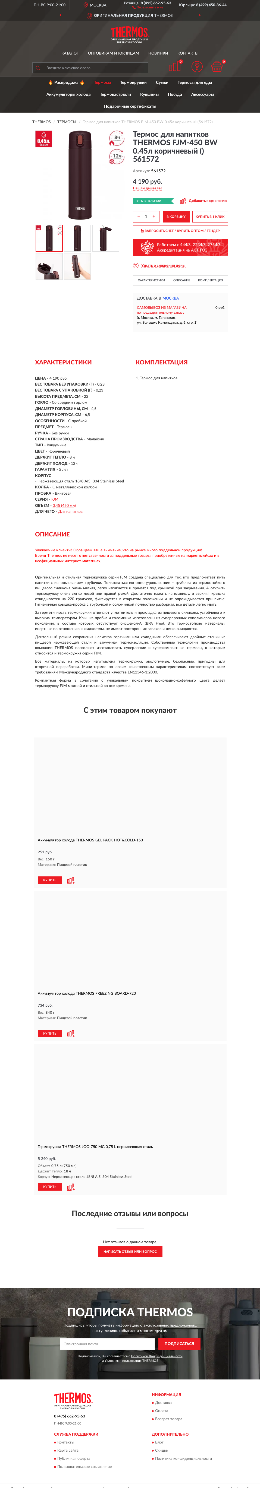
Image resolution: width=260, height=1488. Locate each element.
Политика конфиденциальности (183, 1447)
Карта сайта (68, 1439)
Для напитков (70, 512)
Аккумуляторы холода (68, 95)
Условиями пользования (123, 1349)
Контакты (188, 53)
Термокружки (133, 83)
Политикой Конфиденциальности (157, 1344)
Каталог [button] (70, 53)
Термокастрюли (115, 95)
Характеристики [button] (151, 280)
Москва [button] (170, 298)
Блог (159, 1431)
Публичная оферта (73, 1447)
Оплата (161, 1399)
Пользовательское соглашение (84, 1455)
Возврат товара (168, 1407)
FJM (54, 499)
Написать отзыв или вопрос (130, 1240)
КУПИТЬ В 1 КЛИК (210, 216)
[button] (147, 7)
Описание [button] (181, 280)
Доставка (163, 1391)
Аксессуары (202, 95)
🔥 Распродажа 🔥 (66, 83)
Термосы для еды (195, 83)
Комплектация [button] (210, 280)
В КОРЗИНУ (176, 216)
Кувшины (149, 95)
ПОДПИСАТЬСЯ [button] (179, 1332)
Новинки (158, 53)
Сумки (162, 83)
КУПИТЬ (49, 874)
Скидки (161, 1439)
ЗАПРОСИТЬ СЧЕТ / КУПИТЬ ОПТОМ (180, 231)
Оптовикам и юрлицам (113, 53)
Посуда (175, 95)
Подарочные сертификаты (130, 106)
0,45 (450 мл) (64, 506)
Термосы (102, 83)
